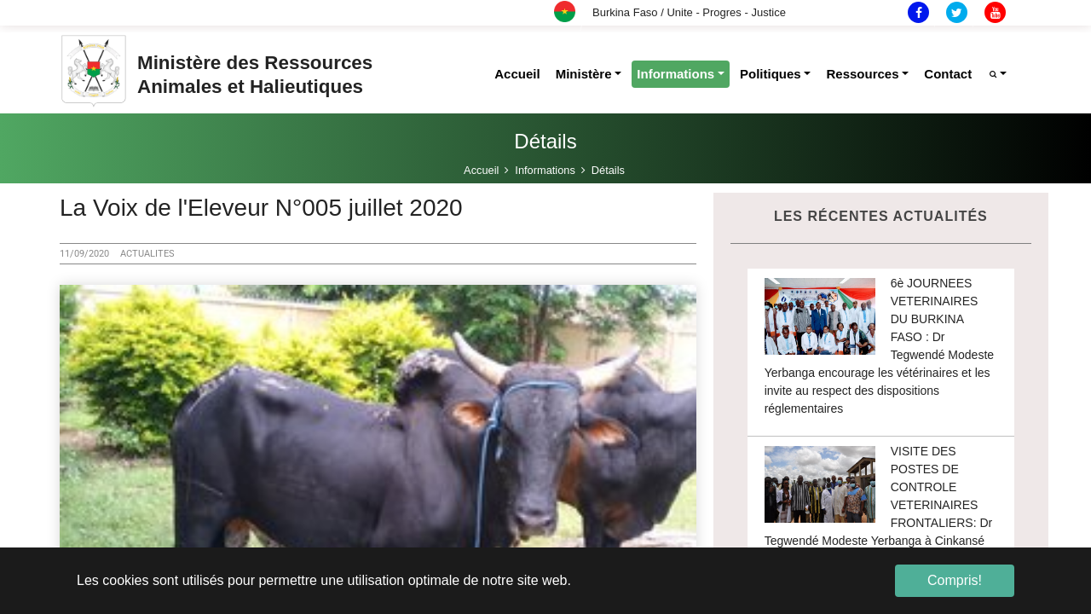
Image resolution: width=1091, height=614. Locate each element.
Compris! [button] (954, 580)
